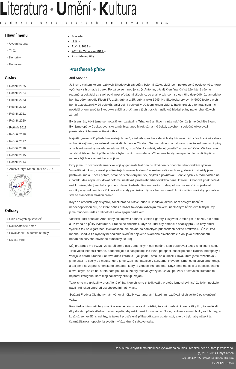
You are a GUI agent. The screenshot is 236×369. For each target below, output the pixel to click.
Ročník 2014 (17, 162)
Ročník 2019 (18, 127)
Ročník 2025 (17, 86)
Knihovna (15, 64)
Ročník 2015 (17, 155)
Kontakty (15, 57)
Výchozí (206, 18)
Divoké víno (17, 239)
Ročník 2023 (17, 100)
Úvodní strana (18, 43)
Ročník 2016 (17, 148)
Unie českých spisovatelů (25, 219)
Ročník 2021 (17, 113)
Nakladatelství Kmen (22, 226)
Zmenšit (220, 18)
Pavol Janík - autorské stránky (29, 233)
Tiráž (12, 50)
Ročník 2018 (17, 134)
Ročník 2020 (17, 120)
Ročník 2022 (17, 106)
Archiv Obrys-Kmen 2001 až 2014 (31, 169)
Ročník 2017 (17, 141)
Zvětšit (193, 18)
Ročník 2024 (17, 93)
